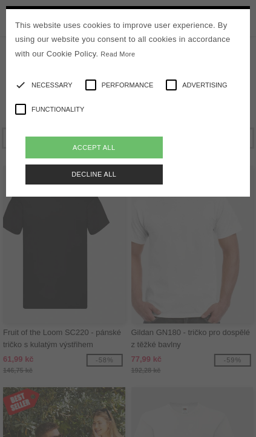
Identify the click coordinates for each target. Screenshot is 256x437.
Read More (117, 54)
